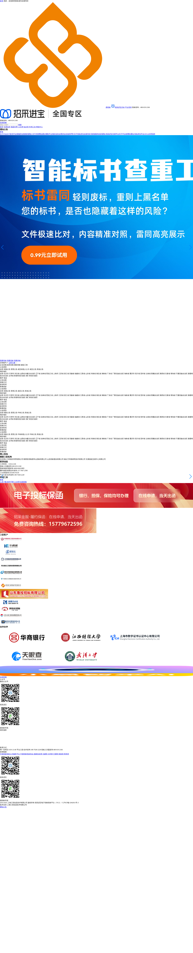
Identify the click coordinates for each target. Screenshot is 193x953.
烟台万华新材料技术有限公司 (74, 459)
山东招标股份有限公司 (55, 459)
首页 (1, 127)
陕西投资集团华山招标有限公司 (35, 459)
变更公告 (14, 369)
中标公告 (21, 412)
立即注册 (12, 363)
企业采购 (3, 365)
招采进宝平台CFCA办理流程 (144, 134)
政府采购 (10, 365)
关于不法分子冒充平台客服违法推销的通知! (16, 134)
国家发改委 (38, 754)
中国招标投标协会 (27, 754)
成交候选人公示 (23, 369)
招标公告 (7, 412)
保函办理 (14, 127)
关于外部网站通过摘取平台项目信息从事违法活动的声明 (53, 134)
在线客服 (3, 122)
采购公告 (7, 369)
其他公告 (40, 369)
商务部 (66, 754)
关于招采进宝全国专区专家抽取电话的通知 (90, 134)
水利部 (50, 754)
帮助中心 (39, 127)
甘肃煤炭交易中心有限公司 (96, 459)
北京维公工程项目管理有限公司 (11, 459)
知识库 (26, 127)
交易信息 (7, 127)
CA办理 (21, 127)
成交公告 (33, 369)
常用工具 (32, 127)
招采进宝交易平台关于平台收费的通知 (120, 134)
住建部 (45, 754)
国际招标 (17, 365)
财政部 (61, 754)
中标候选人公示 (23, 434)
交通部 (56, 754)
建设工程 (24, 365)
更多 (1, 132)
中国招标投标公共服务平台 (10, 754)
